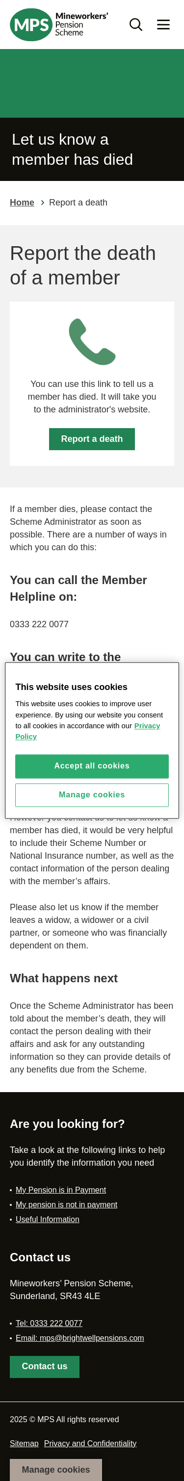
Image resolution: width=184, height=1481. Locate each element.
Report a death (92, 439)
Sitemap (24, 1443)
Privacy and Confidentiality (90, 1443)
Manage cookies (56, 1470)
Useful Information (47, 1219)
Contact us (44, 1366)
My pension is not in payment (66, 1204)
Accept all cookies (92, 766)
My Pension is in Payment (61, 1190)
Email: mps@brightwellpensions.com (80, 1338)
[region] (91, 740)
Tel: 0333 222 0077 (49, 1323)
